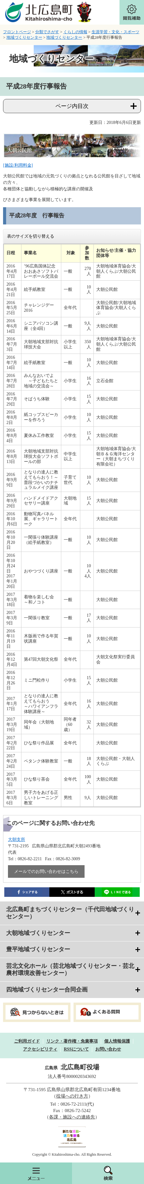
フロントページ (17, 32)
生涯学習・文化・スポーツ (115, 32)
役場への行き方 (72, 1096)
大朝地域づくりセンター (38, 933)
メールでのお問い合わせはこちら (46, 871)
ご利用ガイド (27, 1041)
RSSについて (76, 1049)
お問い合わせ (108, 1049)
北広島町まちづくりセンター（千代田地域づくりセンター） (70, 913)
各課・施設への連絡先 (72, 1117)
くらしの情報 (75, 32)
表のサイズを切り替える (30, 236)
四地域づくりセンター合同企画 (47, 989)
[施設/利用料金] (18, 165)
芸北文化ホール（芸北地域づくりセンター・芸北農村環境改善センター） (70, 969)
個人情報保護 (117, 1041)
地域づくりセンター (24, 37)
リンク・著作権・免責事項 (72, 1041)
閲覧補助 (131, 12)
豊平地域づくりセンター (38, 949)
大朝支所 (16, 839)
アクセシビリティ (40, 1049)
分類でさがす (47, 32)
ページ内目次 (72, 106)
